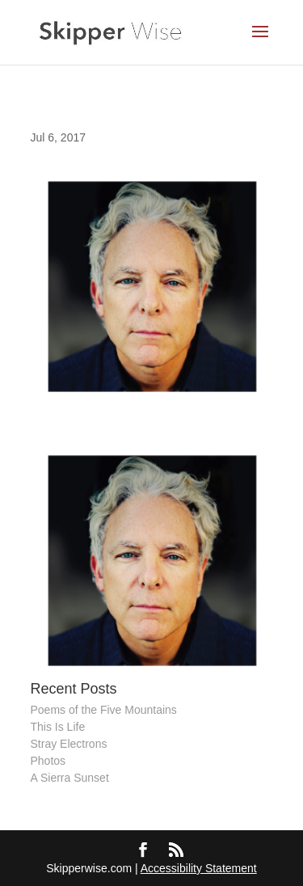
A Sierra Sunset (70, 777)
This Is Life (58, 726)
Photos (48, 760)
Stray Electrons (69, 743)
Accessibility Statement (199, 868)
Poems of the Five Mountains (104, 709)
